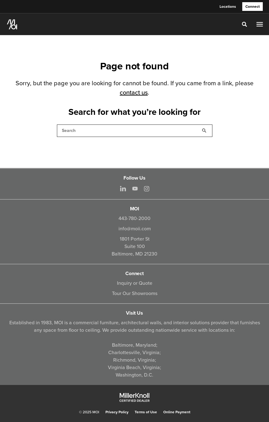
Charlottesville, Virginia (134, 352)
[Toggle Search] (244, 24)
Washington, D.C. (134, 375)
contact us (134, 92)
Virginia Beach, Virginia (134, 367)
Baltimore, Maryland (134, 345)
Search (204, 131)
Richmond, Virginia (134, 360)
